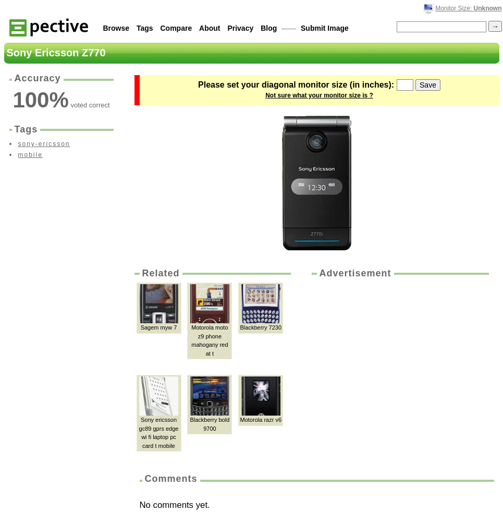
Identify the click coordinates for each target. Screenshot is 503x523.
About (209, 28)
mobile (30, 155)
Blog (269, 28)
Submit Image (325, 28)
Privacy (240, 28)
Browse (116, 28)
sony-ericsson (44, 144)
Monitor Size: (468, 8)
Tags (145, 28)
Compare (176, 28)
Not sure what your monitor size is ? (319, 95)
